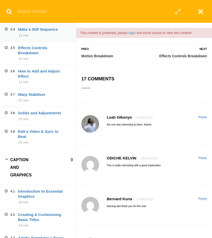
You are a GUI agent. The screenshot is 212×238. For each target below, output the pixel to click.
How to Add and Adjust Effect (39, 73)
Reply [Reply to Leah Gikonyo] (203, 117)
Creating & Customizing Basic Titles (39, 217)
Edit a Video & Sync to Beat (38, 134)
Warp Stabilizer (32, 94)
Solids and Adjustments (39, 113)
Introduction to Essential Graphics (40, 193)
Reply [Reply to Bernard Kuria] (203, 198)
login (132, 33)
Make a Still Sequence (38, 29)
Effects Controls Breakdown (183, 56)
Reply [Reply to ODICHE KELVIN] (203, 158)
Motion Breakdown (97, 56)
